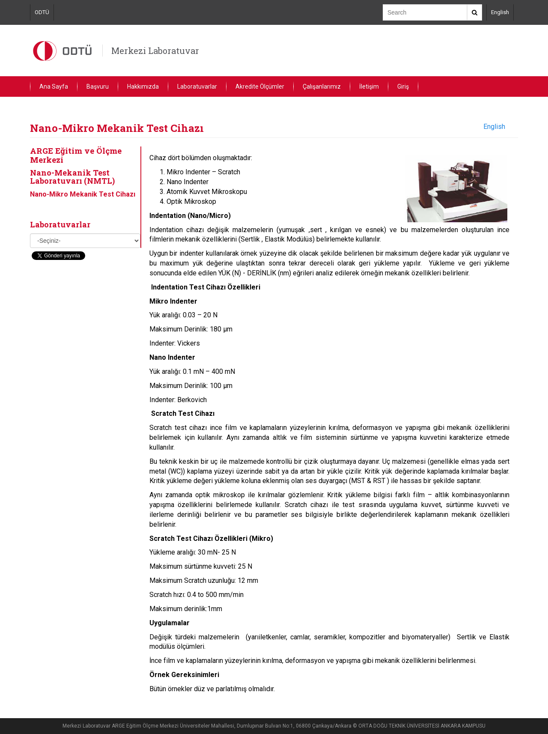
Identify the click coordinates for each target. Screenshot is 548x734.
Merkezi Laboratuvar (155, 50)
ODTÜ (42, 12)
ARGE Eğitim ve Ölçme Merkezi (76, 155)
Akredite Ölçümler (259, 86)
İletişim (369, 86)
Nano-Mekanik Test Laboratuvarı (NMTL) (72, 176)
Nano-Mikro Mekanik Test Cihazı (82, 194)
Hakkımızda (143, 86)
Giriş (403, 86)
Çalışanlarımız (322, 86)
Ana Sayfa (53, 86)
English (500, 12)
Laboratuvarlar (197, 86)
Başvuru (97, 86)
